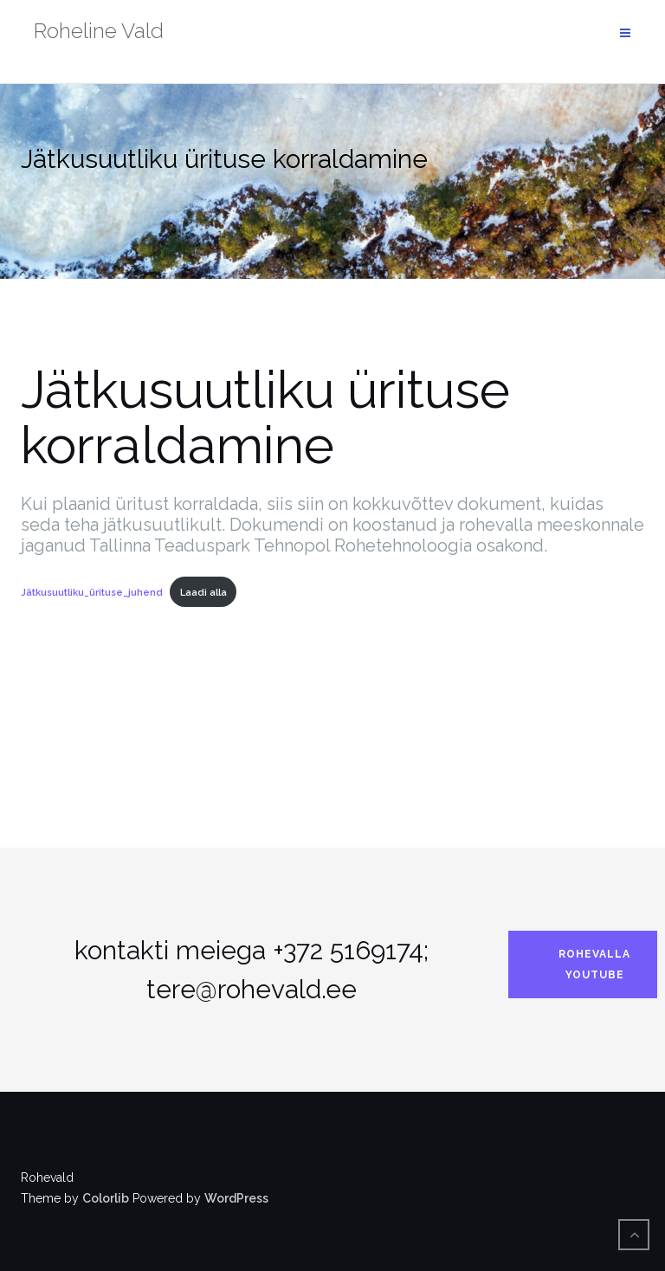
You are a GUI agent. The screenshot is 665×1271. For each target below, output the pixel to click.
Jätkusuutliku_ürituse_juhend (92, 592)
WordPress (236, 1198)
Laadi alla (203, 592)
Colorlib (105, 1198)
